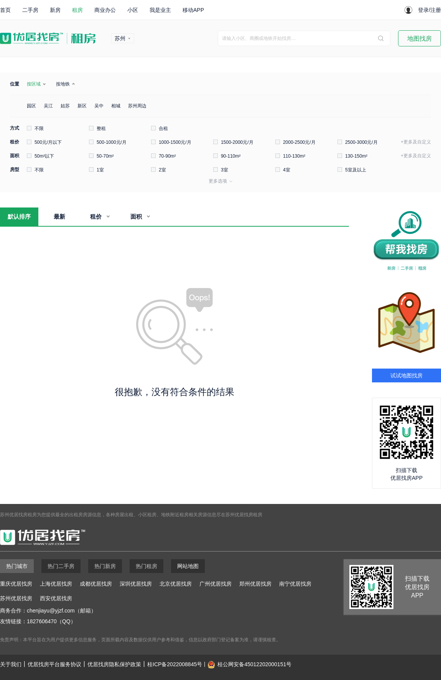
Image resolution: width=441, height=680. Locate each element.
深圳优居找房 (136, 584)
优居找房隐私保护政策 (114, 664)
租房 (77, 10)
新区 (82, 106)
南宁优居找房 (295, 584)
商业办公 (105, 10)
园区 (31, 106)
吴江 (48, 106)
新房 (55, 10)
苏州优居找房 (16, 598)
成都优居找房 (96, 584)
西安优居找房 (56, 598)
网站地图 (188, 566)
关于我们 (10, 664)
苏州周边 (137, 106)
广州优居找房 (215, 584)
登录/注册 (429, 10)
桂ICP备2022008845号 (174, 664)
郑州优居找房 (255, 584)
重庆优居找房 (16, 584)
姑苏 (65, 106)
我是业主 (160, 10)
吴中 (99, 106)
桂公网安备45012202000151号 (254, 664)
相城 (115, 106)
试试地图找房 (406, 375)
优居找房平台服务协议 (54, 664)
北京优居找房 (176, 584)
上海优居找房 (56, 584)
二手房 (30, 10)
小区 (132, 10)
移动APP (193, 10)
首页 (5, 10)
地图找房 (419, 38)
